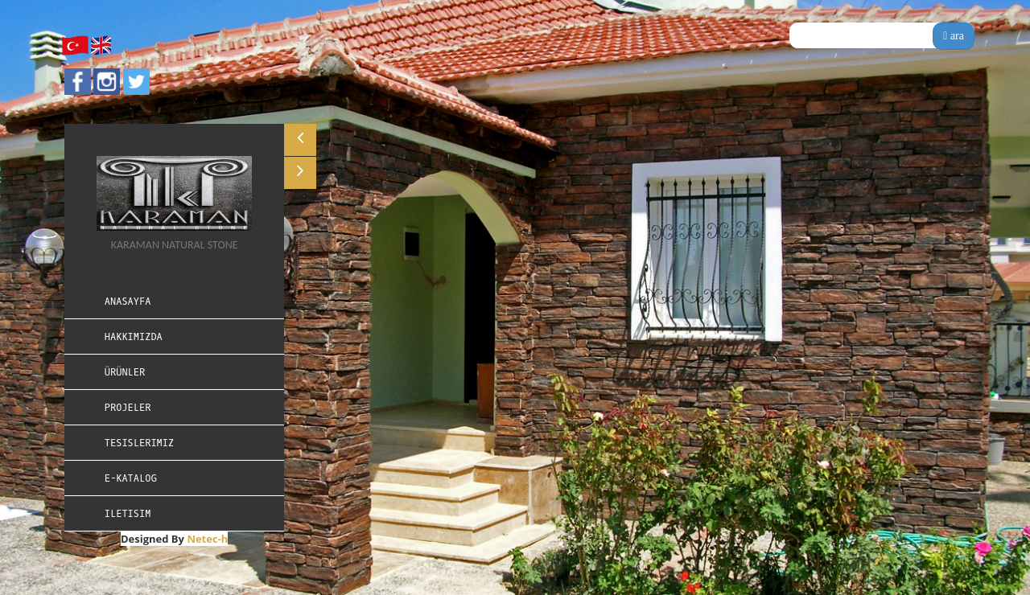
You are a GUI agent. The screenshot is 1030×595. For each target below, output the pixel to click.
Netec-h (207, 538)
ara (953, 36)
